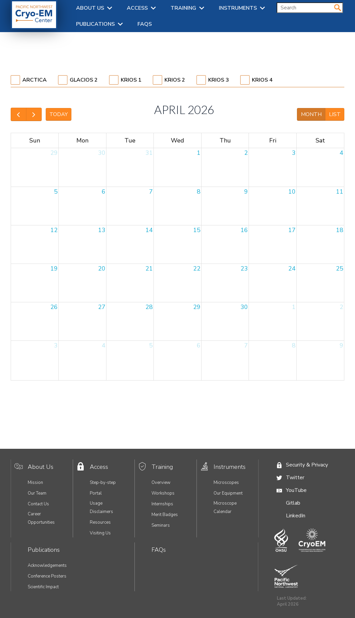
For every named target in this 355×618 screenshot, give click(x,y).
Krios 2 (174, 80)
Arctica (34, 80)
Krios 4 (262, 80)
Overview (160, 483)
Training (183, 8)
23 (244, 269)
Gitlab (293, 503)
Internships (162, 504)
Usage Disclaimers (101, 507)
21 (149, 269)
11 (339, 192)
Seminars (160, 525)
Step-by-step (103, 483)
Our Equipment (228, 493)
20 (101, 269)
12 (54, 230)
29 (54, 153)
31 (149, 153)
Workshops (162, 493)
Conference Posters (47, 576)
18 (339, 230)
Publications (95, 24)
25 (339, 269)
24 (292, 269)
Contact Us (38, 504)
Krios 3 (218, 80)
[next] (34, 114)
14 (149, 230)
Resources (100, 522)
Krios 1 (131, 80)
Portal (96, 493)
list (335, 114)
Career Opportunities (41, 518)
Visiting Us (100, 533)
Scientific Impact (43, 587)
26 (54, 307)
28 (149, 307)
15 (197, 230)
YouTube (296, 490)
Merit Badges (164, 515)
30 (101, 153)
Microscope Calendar (225, 507)
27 (101, 307)
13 (101, 230)
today (58, 114)
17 (292, 230)
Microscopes (226, 483)
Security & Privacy (307, 465)
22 (197, 269)
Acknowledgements (47, 565)
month (311, 114)
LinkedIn (295, 515)
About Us (90, 8)
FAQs (144, 24)
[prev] (18, 114)
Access (137, 8)
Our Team (37, 493)
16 (244, 230)
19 (54, 269)
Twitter (295, 477)
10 (292, 192)
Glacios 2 (84, 80)
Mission (35, 483)
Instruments (238, 8)
